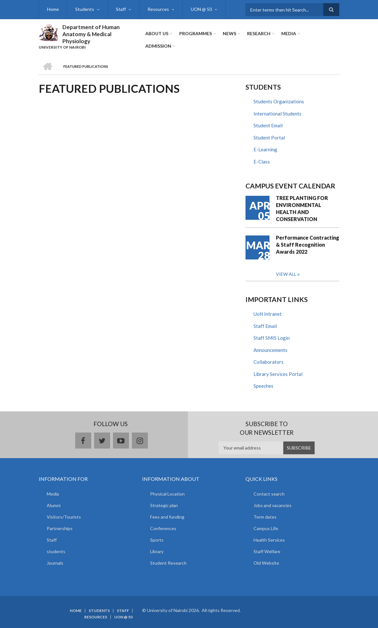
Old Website (266, 563)
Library (157, 551)
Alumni (53, 505)
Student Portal (269, 137)
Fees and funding (167, 517)
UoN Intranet (267, 314)
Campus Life (265, 528)
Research (258, 33)
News (229, 33)
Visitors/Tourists (64, 517)
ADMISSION (158, 46)
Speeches (263, 386)
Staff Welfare (266, 551)
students (56, 551)
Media (288, 33)
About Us (156, 33)
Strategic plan (164, 505)
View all (286, 274)
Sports (157, 540)
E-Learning (265, 149)
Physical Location (167, 494)
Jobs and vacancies (272, 505)
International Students (277, 113)
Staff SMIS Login (271, 338)
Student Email (268, 125)
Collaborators (268, 362)
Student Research (168, 563)
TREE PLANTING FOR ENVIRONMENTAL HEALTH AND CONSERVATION (302, 208)
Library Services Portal (277, 374)
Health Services (269, 540)
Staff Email (265, 326)
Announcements (270, 350)
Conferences (163, 528)
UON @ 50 (201, 9)
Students (84, 9)
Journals (55, 563)
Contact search (269, 494)
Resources (158, 9)
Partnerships (60, 528)
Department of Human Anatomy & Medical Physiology (91, 34)
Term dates (265, 517)
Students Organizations (278, 101)
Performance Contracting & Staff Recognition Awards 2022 (307, 245)
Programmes (195, 33)
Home (53, 9)
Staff (121, 9)
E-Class (261, 161)
